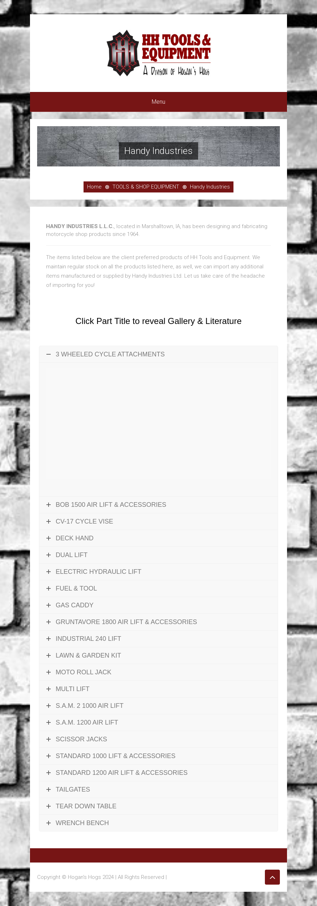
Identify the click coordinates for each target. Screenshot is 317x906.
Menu (158, 101)
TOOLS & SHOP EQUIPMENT (145, 187)
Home (94, 187)
